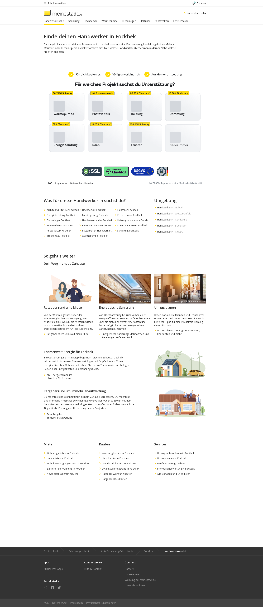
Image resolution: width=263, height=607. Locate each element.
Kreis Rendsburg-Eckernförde (117, 551)
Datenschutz (59, 602)
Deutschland (51, 551)
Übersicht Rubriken (135, 585)
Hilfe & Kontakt (93, 568)
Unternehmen (132, 574)
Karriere (129, 568)
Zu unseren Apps (53, 568)
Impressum (76, 602)
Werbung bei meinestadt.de (140, 580)
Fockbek (148, 551)
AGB (46, 602)
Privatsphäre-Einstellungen (101, 602)
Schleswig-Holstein (79, 551)
